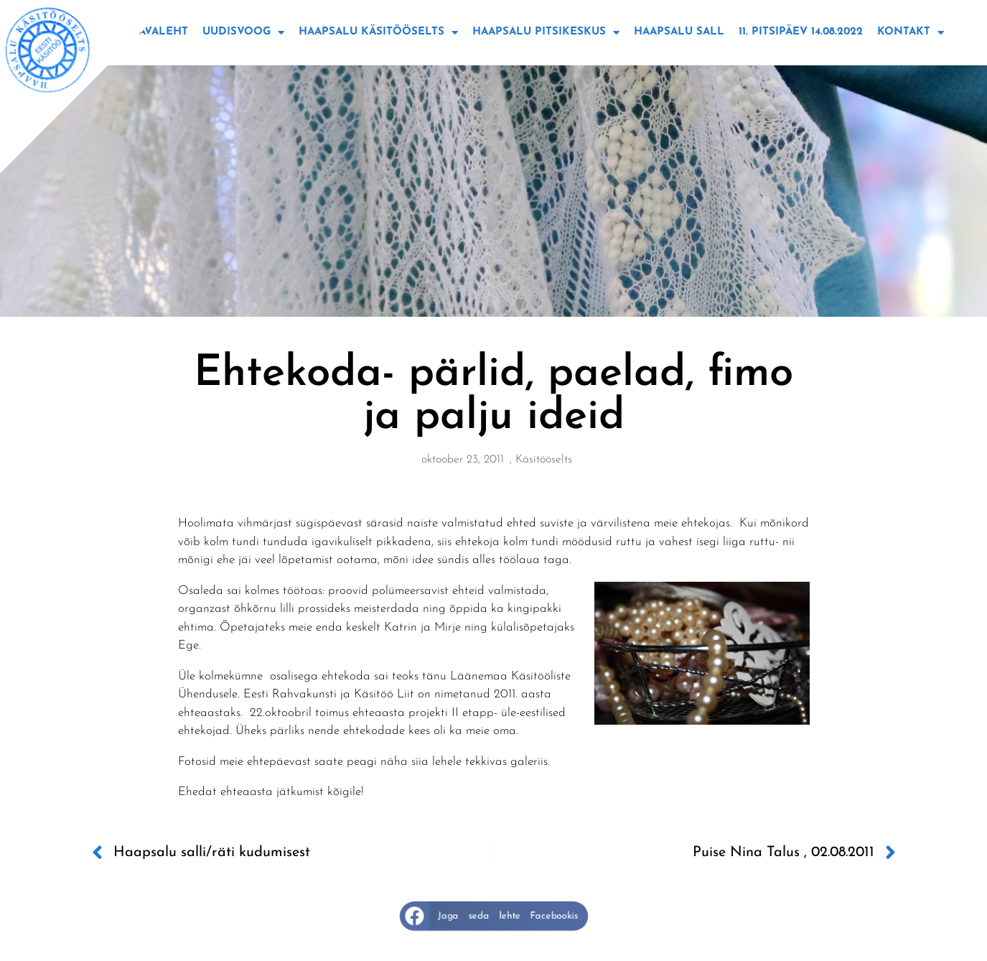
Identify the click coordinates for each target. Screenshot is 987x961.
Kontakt (910, 32)
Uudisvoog (243, 32)
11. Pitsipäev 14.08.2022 (801, 32)
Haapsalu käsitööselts (378, 32)
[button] (493, 916)
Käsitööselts (543, 459)
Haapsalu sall (679, 32)
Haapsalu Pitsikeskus (545, 32)
